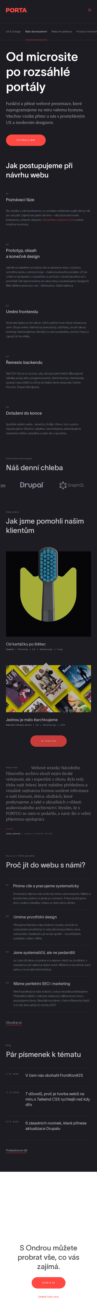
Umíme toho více (48, 1296)
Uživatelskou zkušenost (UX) (58, 221)
